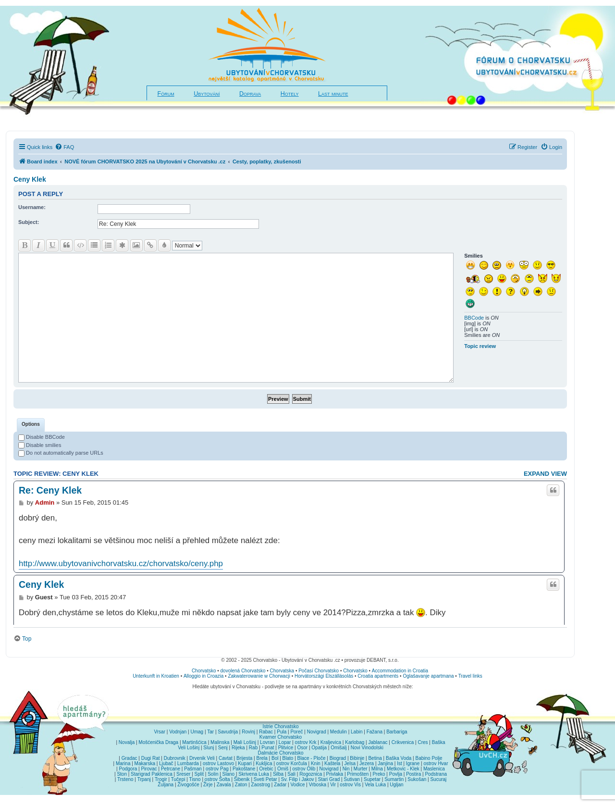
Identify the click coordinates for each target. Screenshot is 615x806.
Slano (228, 774)
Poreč (296, 731)
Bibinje (357, 758)
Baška (438, 742)
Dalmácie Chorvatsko (280, 753)
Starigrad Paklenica (151, 774)
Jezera (366, 763)
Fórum (166, 93)
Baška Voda (398, 758)
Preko (378, 774)
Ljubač (166, 763)
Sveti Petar (265, 779)
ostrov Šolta (217, 779)
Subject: (28, 222)
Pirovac (149, 768)
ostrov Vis (350, 784)
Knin (315, 763)
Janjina (385, 763)
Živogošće (188, 784)
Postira (413, 774)
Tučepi (178, 779)
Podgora (128, 768)
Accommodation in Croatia (400, 670)
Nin (346, 768)
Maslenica (434, 768)
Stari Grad (329, 779)
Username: (32, 207)
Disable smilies (39, 445)
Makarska (145, 763)
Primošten (358, 774)
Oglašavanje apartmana (428, 676)
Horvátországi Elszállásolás (324, 676)
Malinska (219, 742)
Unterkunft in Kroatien (156, 676)
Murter (361, 768)
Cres (423, 742)
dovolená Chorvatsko (243, 670)
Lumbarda (188, 763)
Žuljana (165, 784)
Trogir (161, 779)
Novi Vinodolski (367, 747)
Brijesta (244, 758)
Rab (253, 747)
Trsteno (125, 779)
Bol (274, 758)
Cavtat (226, 758)
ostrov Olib (303, 768)
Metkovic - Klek (403, 768)
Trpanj (144, 779)
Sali (291, 774)
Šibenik (242, 779)
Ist (399, 763)
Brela (261, 758)
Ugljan (396, 784)
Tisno (195, 779)
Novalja (127, 742)
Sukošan (416, 779)
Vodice (297, 784)
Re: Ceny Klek (50, 490)
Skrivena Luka (253, 774)
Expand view (545, 473)
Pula (281, 731)
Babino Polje (429, 758)
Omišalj (338, 747)
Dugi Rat (150, 758)
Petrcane (170, 768)
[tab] (31, 425)
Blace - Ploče (311, 758)
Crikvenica (403, 742)
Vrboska (317, 784)
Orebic (266, 768)
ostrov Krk (306, 742)
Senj (223, 747)
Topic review (480, 346)
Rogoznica (310, 774)
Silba (278, 774)
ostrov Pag (217, 768)
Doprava (250, 93)
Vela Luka (375, 784)
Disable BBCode (41, 437)
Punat (267, 747)
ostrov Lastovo (218, 763)
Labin (356, 731)
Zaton (241, 784)
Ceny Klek (29, 179)
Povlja (395, 774)
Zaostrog (260, 784)
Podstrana (436, 774)
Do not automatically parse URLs (60, 453)
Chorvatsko (204, 670)
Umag (196, 731)
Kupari (245, 763)
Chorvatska (282, 670)
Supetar (372, 779)
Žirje (207, 784)
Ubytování (207, 93)
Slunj (208, 747)
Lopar (285, 742)
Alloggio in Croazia (203, 676)
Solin (213, 774)
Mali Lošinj (245, 742)
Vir (333, 784)
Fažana (374, 731)
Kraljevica (330, 742)
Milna (377, 768)
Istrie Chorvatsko (280, 726)
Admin (44, 502)
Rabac (266, 731)
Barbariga (396, 731)
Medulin (338, 731)
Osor (302, 747)
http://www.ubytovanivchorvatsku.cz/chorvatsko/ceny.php (121, 563)
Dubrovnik (174, 758)
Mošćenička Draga (158, 742)
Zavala (224, 784)
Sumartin (394, 779)
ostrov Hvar (435, 763)
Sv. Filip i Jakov (297, 779)
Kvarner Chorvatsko (280, 737)
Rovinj (248, 731)
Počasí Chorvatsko (318, 670)
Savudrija (228, 731)
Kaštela (332, 763)
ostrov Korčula (291, 763)
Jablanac (377, 742)
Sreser (183, 774)
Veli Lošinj (188, 747)
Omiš (282, 768)
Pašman (193, 768)
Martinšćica (194, 742)
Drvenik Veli (202, 758)
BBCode (474, 318)
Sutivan (351, 779)
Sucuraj (438, 779)
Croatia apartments (377, 676)
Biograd (338, 758)
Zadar (280, 784)
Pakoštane (244, 768)
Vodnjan (177, 731)
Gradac (129, 758)
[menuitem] (64, 147)
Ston (122, 774)
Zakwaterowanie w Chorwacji (259, 676)
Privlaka (335, 774)
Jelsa (350, 763)
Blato (288, 758)
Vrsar (159, 731)
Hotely (290, 93)
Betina (374, 758)
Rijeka (238, 747)
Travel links (470, 676)
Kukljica (264, 763)
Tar (210, 731)
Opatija (319, 747)
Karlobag (354, 742)
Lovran (267, 742)
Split (199, 774)
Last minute (333, 93)
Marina (123, 763)
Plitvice (286, 747)
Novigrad (316, 731)
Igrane (412, 763)
